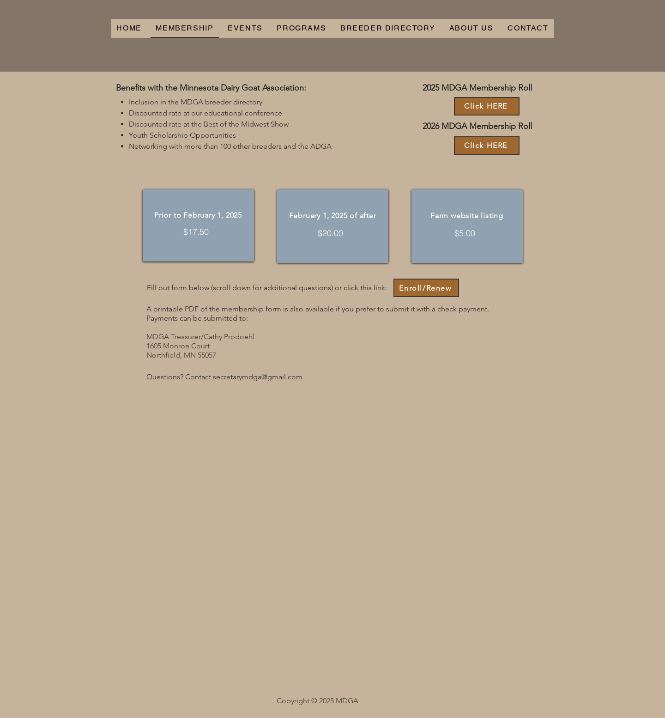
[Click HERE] (487, 106)
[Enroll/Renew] (426, 288)
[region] (198, 225)
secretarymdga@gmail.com (257, 376)
